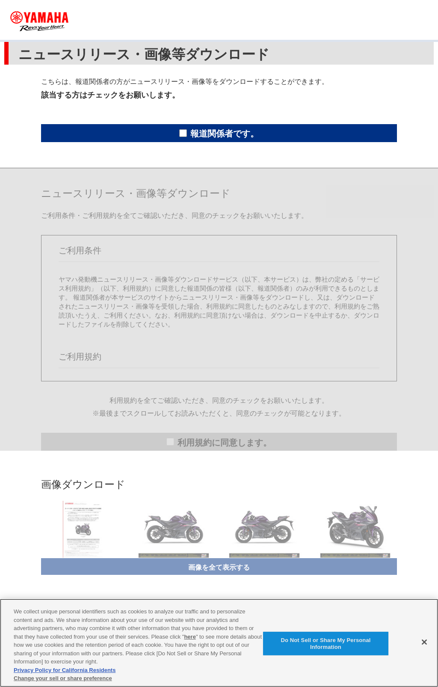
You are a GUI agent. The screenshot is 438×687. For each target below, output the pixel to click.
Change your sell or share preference (63, 678)
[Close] (424, 642)
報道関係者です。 (219, 133)
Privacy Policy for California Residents (64, 670)
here (189, 636)
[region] (219, 643)
